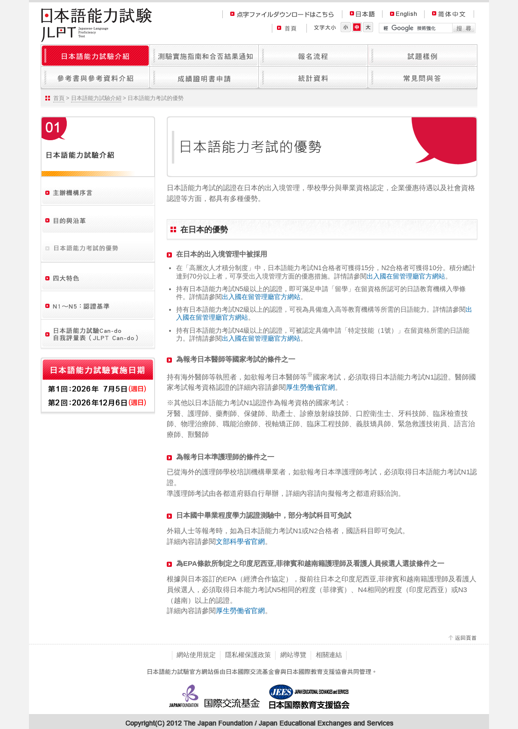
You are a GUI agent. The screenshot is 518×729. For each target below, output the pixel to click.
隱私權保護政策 (248, 654)
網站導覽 (293, 654)
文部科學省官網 (240, 541)
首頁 (58, 98)
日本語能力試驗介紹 (96, 98)
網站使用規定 (196, 654)
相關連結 (329, 654)
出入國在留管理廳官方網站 (406, 276)
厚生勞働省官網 (310, 387)
